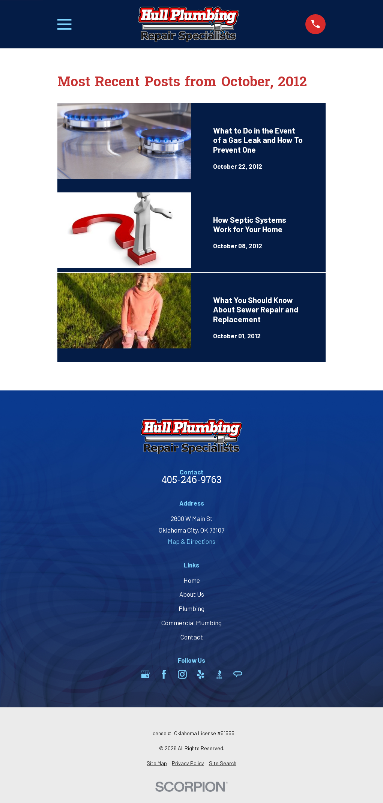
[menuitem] (157, 763)
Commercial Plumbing (191, 622)
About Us (191, 594)
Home (191, 580)
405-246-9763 (191, 481)
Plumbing (191, 608)
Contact (191, 637)
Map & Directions (191, 541)
